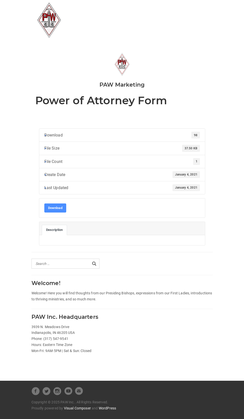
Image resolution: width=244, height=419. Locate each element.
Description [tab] (54, 230)
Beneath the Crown (105, 16)
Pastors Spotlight (151, 16)
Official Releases (115, 8)
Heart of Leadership (160, 8)
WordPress (107, 408)
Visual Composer (77, 408)
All (88, 8)
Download (55, 208)
